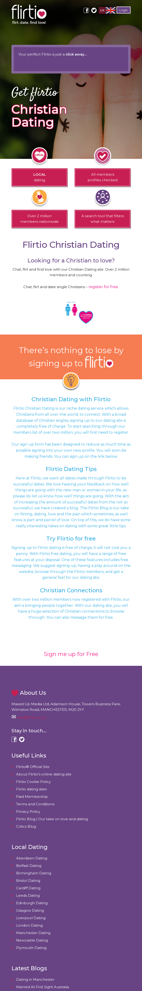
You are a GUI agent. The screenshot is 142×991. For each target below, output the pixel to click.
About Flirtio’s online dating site (43, 774)
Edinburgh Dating (32, 903)
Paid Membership (32, 796)
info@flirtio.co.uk (31, 717)
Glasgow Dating (30, 910)
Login (123, 10)
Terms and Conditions (35, 804)
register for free (103, 287)
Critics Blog (26, 826)
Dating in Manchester (35, 979)
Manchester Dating (33, 933)
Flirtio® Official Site (33, 766)
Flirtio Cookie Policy (33, 781)
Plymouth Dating (31, 948)
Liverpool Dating (31, 918)
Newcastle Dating (32, 940)
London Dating (29, 925)
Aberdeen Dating (31, 858)
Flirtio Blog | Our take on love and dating (52, 819)
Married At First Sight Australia (42, 987)
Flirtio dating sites (31, 789)
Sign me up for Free (71, 654)
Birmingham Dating (33, 873)
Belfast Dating (28, 865)
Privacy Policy (28, 811)
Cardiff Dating (28, 888)
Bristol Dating (28, 880)
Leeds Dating (28, 895)
